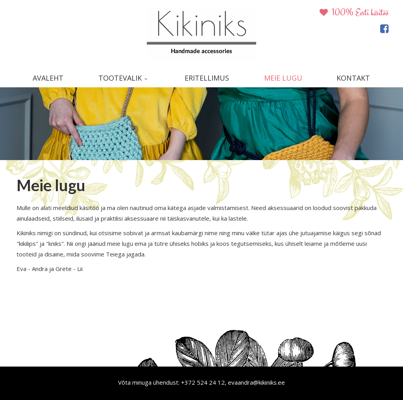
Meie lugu (283, 78)
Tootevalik (120, 78)
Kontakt (353, 78)
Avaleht (48, 78)
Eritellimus (207, 78)
